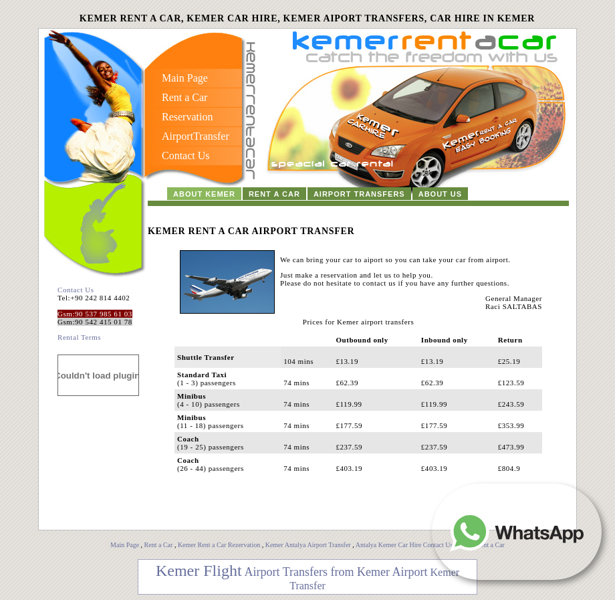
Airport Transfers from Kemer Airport (336, 572)
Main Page (124, 544)
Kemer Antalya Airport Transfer (309, 544)
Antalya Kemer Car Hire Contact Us (405, 544)
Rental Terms (79, 337)
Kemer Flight (199, 570)
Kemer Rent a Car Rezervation (219, 544)
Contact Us (75, 290)
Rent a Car (158, 544)
